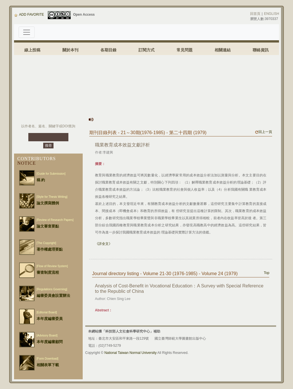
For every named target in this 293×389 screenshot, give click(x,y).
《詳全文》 (103, 244)
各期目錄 (108, 50)
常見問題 (185, 50)
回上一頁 (263, 132)
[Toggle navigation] (27, 32)
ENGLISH (271, 14)
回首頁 (255, 14)
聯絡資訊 (261, 50)
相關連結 (223, 50)
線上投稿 (32, 50)
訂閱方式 (146, 50)
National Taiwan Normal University (130, 353)
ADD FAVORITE (29, 15)
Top (266, 273)
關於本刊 (70, 50)
